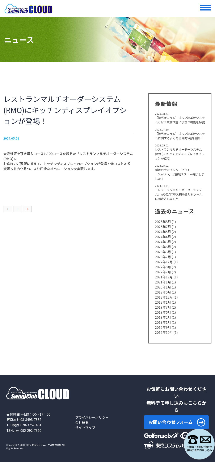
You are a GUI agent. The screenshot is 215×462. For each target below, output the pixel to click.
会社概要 (82, 422)
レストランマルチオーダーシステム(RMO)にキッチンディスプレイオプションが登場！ (179, 153)
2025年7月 (163, 226)
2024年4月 (163, 236)
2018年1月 (163, 302)
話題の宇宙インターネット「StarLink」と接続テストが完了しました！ (180, 174)
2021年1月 (163, 282)
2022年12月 (164, 261)
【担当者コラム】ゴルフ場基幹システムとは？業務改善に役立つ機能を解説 (180, 120)
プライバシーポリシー (92, 417)
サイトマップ (85, 427)
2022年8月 (163, 266)
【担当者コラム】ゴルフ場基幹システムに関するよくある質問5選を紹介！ (180, 136)
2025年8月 (163, 221)
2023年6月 (163, 246)
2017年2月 (163, 317)
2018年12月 (164, 297)
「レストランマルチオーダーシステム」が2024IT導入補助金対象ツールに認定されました (178, 194)
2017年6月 (163, 312)
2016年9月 (163, 327)
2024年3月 (163, 241)
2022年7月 (163, 271)
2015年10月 (164, 332)
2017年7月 (163, 307)
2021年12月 (164, 276)
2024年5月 (163, 231)
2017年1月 (163, 322)
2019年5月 (163, 292)
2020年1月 (163, 287)
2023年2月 (163, 256)
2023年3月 (163, 251)
